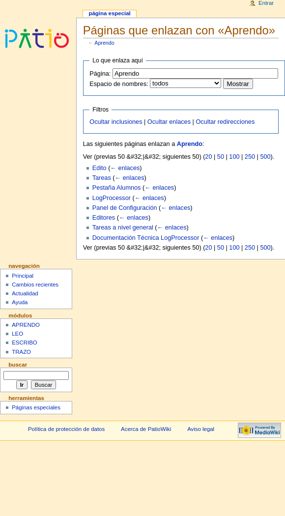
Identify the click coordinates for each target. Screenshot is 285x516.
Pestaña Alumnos (116, 187)
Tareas (101, 177)
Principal (22, 276)
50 (220, 156)
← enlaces (125, 168)
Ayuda (20, 302)
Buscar (17, 365)
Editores (103, 217)
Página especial (109, 13)
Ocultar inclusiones (115, 121)
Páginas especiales (36, 407)
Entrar (266, 3)
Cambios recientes (35, 284)
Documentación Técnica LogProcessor (146, 237)
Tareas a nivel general (122, 227)
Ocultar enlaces (169, 121)
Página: (100, 73)
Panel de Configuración (124, 207)
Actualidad (25, 293)
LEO (17, 334)
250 (250, 156)
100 (234, 156)
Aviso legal (200, 429)
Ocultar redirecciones (225, 121)
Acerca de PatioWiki (146, 429)
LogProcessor (111, 198)
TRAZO (21, 352)
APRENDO (26, 325)
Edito (99, 168)
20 (208, 156)
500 (265, 156)
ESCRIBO (24, 342)
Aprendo (104, 43)
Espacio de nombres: (118, 84)
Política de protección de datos (66, 429)
